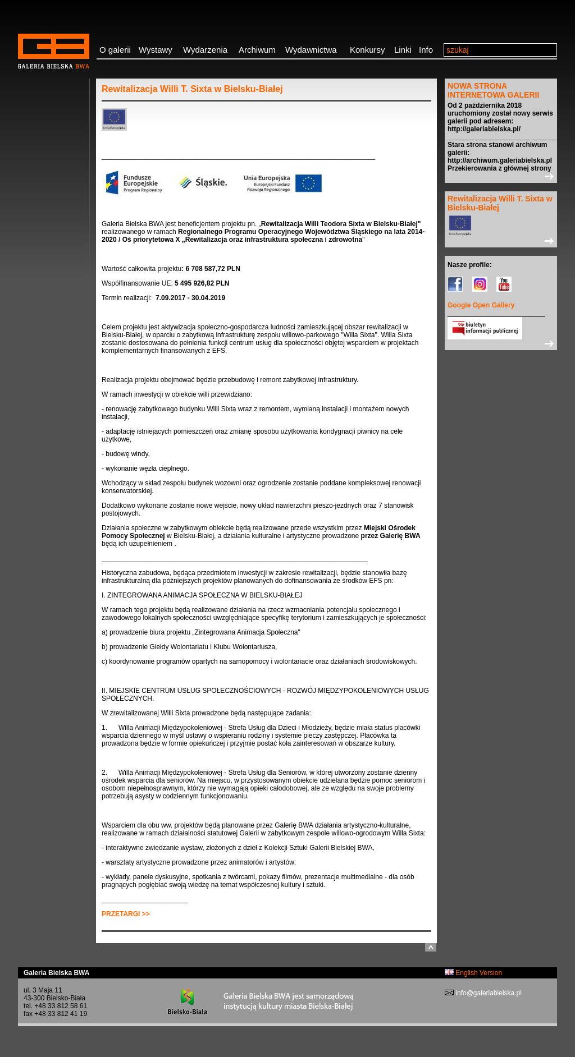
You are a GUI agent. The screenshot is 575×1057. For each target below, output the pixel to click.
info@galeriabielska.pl (488, 993)
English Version (473, 973)
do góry (430, 947)
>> (501, 176)
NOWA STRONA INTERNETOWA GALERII (493, 90)
